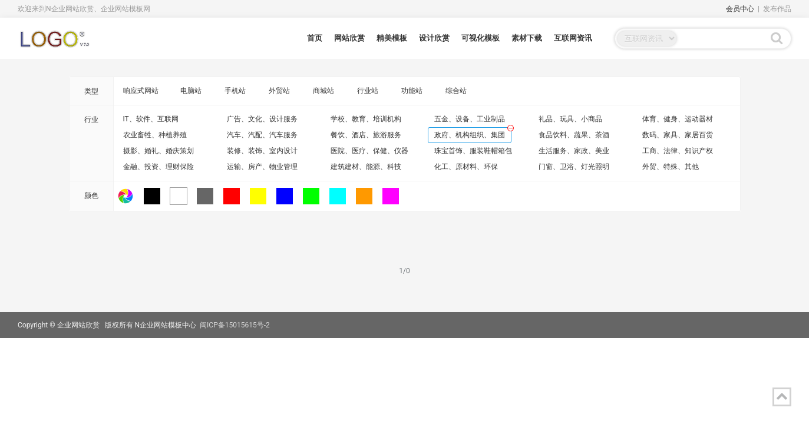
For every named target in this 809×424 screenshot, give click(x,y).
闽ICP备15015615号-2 (235, 325)
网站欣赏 (349, 38)
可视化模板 (480, 38)
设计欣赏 (434, 38)
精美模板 (392, 38)
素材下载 (526, 38)
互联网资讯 (573, 38)
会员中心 (740, 9)
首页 (314, 38)
